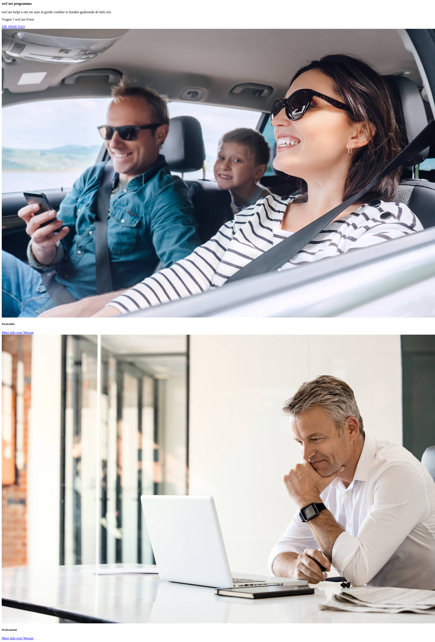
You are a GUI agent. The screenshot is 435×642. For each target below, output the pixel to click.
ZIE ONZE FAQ (13, 27)
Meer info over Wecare (18, 332)
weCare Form (24, 19)
